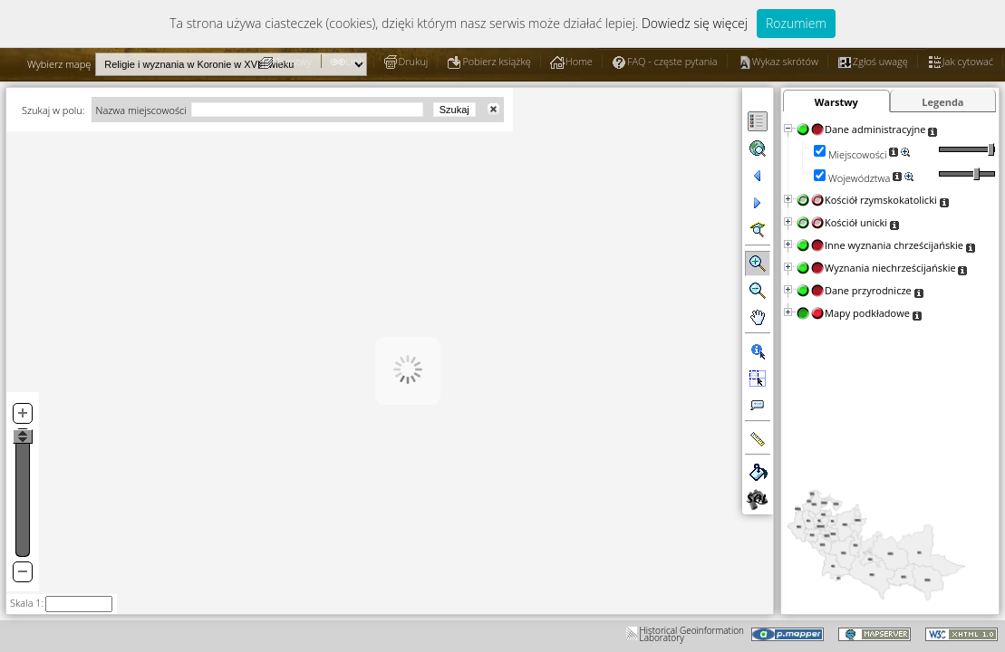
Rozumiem (796, 23)
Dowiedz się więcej (695, 23)
